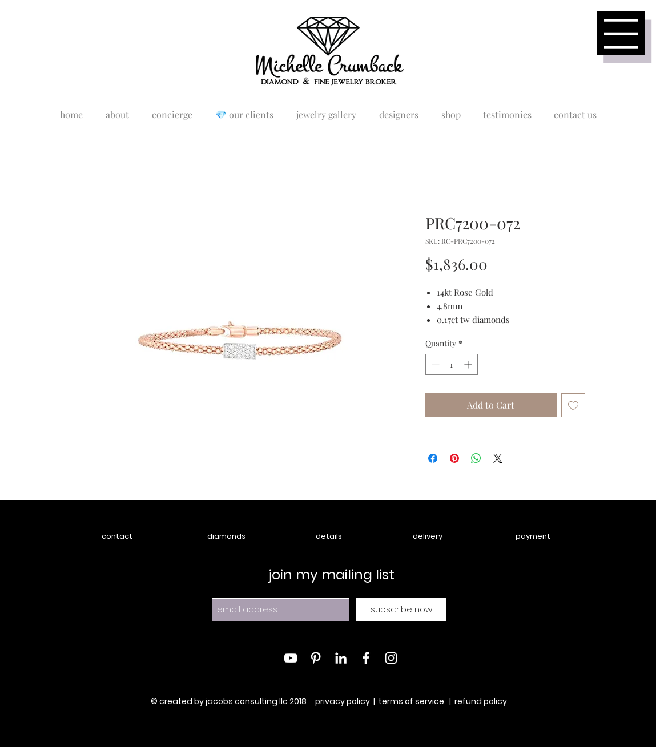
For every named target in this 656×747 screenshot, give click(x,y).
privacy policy (342, 701)
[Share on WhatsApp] (476, 458)
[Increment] (469, 364)
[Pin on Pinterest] (454, 458)
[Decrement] (434, 364)
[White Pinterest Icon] (316, 658)
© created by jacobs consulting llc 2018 (229, 701)
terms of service (411, 701)
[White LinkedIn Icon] (341, 658)
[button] (621, 33)
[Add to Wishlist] (573, 405)
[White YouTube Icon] (291, 658)
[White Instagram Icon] (391, 658)
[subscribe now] (401, 609)
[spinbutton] (451, 364)
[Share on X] (498, 458)
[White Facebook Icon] (366, 658)
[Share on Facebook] (433, 458)
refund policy (480, 701)
